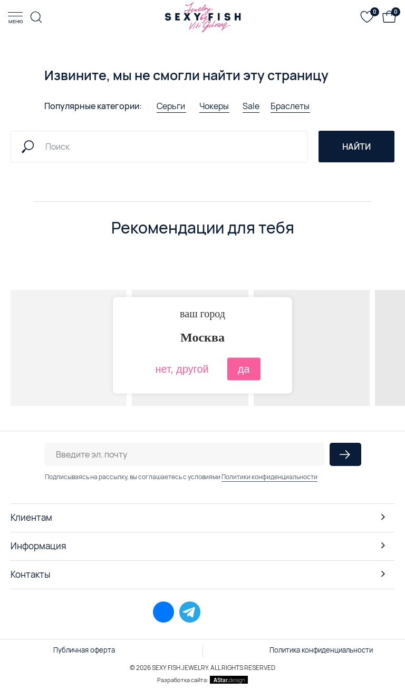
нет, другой (181, 368)
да (244, 368)
